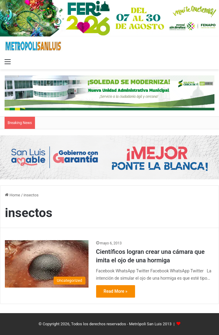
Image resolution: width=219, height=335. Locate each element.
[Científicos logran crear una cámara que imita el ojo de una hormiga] (47, 264)
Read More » (115, 291)
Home (12, 195)
